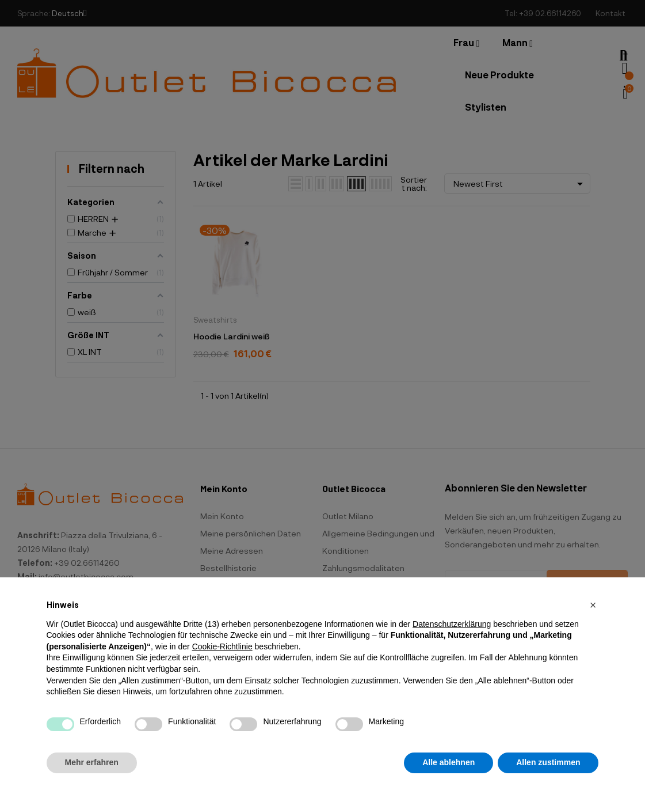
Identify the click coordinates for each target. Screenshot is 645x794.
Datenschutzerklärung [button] (452, 624)
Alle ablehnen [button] (448, 762)
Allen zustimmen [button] (548, 762)
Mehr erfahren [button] (92, 762)
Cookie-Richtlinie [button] (222, 646)
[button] (593, 605)
